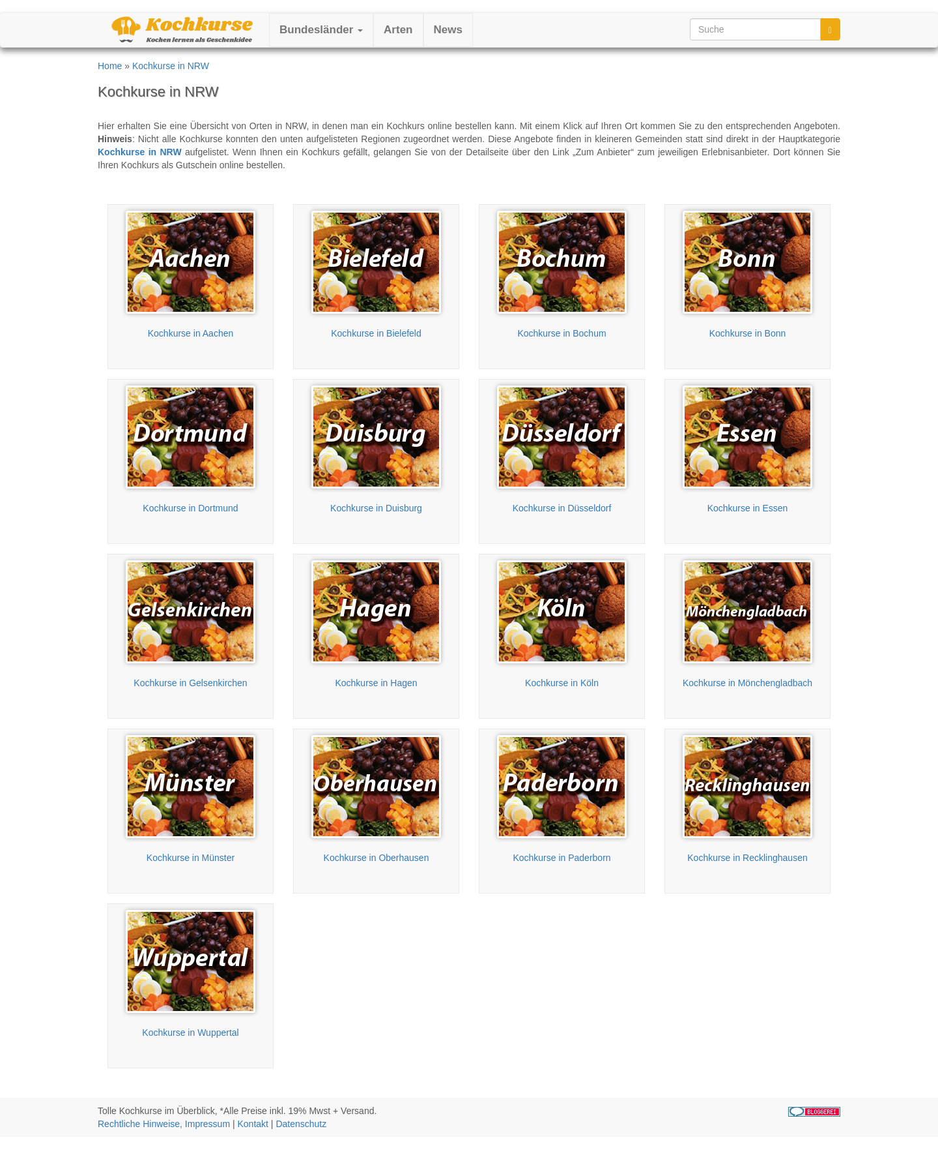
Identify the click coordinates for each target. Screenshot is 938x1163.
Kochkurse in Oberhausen (376, 858)
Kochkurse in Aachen (191, 333)
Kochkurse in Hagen (376, 683)
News (448, 29)
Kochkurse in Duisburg (376, 508)
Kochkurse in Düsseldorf (562, 508)
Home (110, 66)
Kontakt (253, 1124)
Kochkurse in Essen (747, 508)
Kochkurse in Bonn (747, 333)
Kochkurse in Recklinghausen (747, 858)
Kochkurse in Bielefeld (376, 333)
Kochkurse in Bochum (561, 333)
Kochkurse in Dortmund (190, 508)
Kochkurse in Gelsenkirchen (190, 683)
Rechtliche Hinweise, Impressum (164, 1124)
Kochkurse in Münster (190, 858)
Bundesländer (321, 29)
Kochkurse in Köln (562, 683)
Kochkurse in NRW (170, 66)
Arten (398, 29)
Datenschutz (301, 1124)
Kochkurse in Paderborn (561, 858)
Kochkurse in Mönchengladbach (747, 683)
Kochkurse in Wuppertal (190, 1032)
